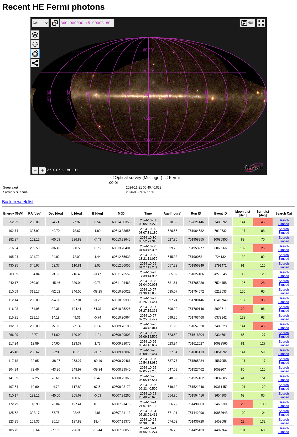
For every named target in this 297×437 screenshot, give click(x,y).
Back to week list (17, 202)
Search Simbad (283, 222)
